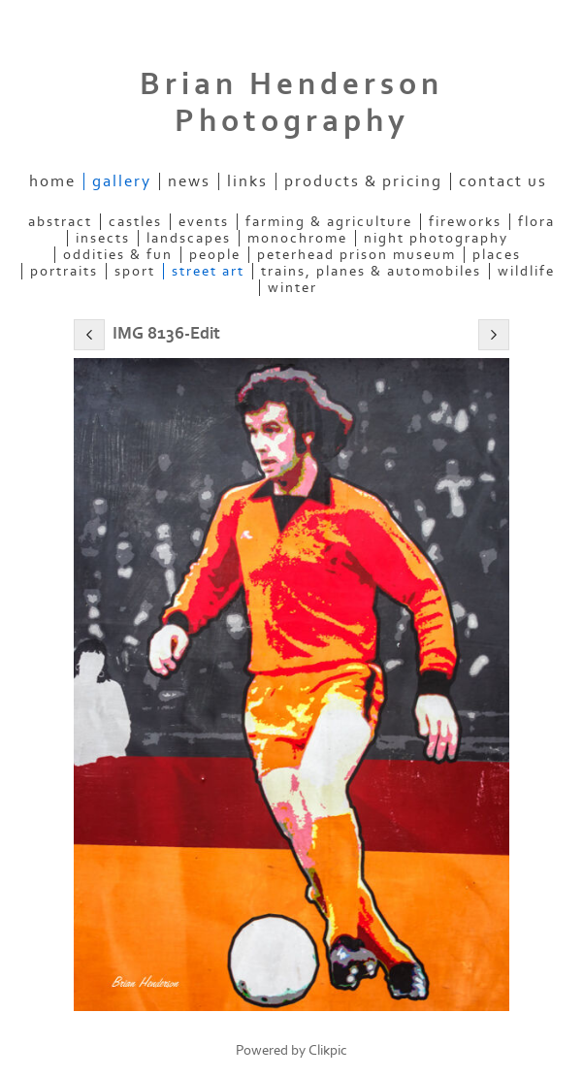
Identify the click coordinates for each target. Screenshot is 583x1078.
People (215, 254)
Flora (536, 221)
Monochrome (297, 238)
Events (203, 221)
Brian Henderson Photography (291, 103)
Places (496, 254)
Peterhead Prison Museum (356, 254)
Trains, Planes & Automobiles (371, 271)
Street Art (208, 271)
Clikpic (327, 1050)
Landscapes (188, 238)
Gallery (121, 181)
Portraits (64, 271)
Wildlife (526, 271)
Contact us (503, 181)
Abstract (60, 221)
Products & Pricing (363, 181)
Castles (135, 221)
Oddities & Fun (118, 254)
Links (247, 181)
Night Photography (436, 238)
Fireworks (465, 221)
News (189, 181)
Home (52, 181)
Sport (134, 271)
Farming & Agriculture (328, 221)
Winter (292, 287)
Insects (103, 238)
